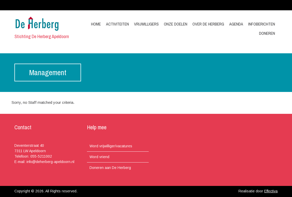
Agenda (236, 24)
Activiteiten (117, 24)
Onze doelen (175, 24)
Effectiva (271, 191)
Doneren (267, 33)
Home (96, 24)
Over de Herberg (208, 24)
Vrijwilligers (146, 24)
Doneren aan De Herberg (110, 168)
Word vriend (99, 157)
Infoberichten (261, 24)
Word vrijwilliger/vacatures (111, 146)
